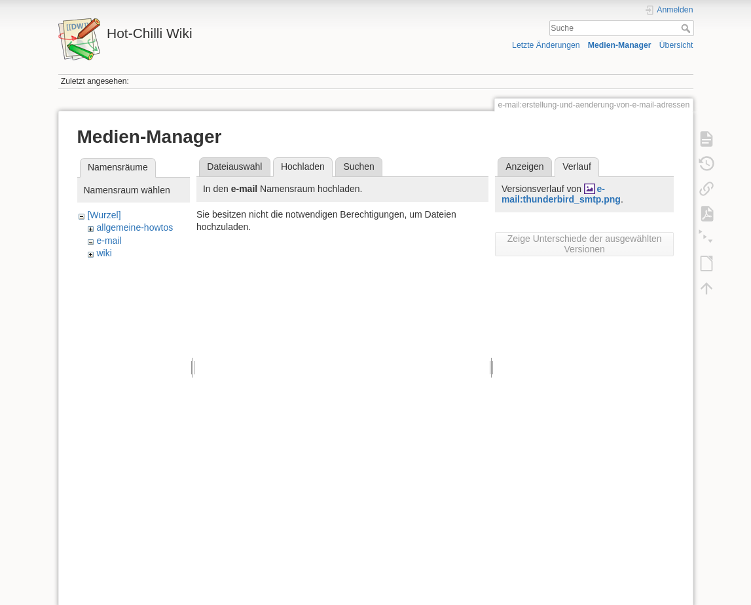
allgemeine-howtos (134, 227)
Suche (687, 28)
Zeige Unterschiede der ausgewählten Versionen (584, 243)
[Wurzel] (103, 215)
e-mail (108, 240)
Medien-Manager (619, 45)
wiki (103, 253)
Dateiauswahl (234, 166)
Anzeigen (524, 166)
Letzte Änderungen (546, 45)
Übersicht (676, 45)
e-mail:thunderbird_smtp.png (561, 194)
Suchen (358, 166)
